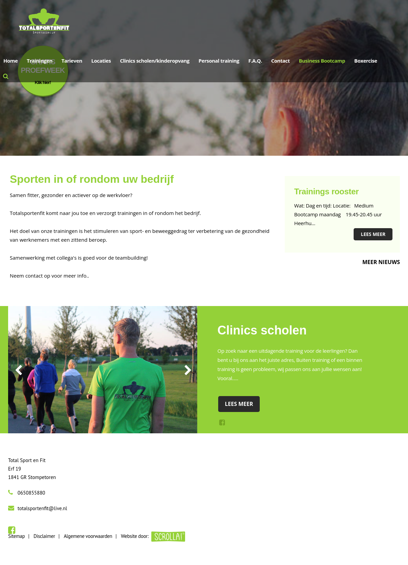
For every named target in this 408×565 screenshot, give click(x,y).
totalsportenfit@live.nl (42, 508)
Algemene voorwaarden (88, 536)
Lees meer (373, 234)
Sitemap (16, 536)
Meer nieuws (381, 262)
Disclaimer (44, 536)
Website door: (153, 536)
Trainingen (39, 60)
